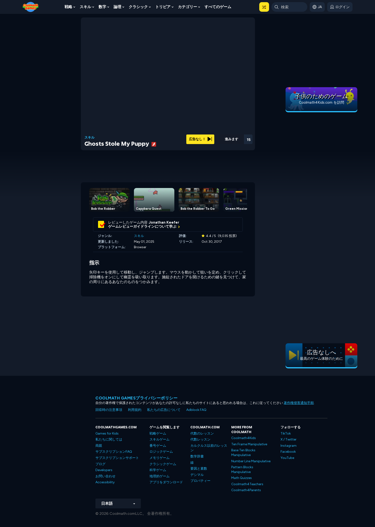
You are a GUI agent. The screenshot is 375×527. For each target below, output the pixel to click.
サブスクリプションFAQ (113, 452)
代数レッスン (200, 439)
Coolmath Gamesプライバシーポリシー (136, 398)
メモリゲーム (159, 458)
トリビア (163, 7)
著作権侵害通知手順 (299, 403)
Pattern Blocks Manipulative (242, 469)
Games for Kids (107, 433)
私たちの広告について (164, 410)
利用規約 (134, 410)
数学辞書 (197, 456)
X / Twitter (289, 439)
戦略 (68, 7)
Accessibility (105, 482)
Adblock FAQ (196, 410)
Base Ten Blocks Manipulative (243, 452)
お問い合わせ (105, 476)
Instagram (289, 446)
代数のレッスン (202, 433)
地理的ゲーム (159, 476)
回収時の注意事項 (108, 410)
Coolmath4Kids (243, 438)
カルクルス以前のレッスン (208, 448)
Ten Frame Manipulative (249, 444)
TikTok (286, 433)
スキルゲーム (159, 439)
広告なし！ (200, 139)
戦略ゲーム (157, 433)
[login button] (340, 7)
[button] (264, 7)
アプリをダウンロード (166, 482)
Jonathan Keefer (164, 222)
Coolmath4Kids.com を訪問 (321, 102)
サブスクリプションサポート (117, 458)
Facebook (288, 452)
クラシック (138, 7)
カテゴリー (187, 7)
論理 (117, 7)
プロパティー (200, 481)
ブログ (100, 464)
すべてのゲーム (217, 7)
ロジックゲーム (161, 452)
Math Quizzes (241, 478)
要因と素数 (198, 469)
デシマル (197, 475)
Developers (103, 470)
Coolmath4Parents (246, 490)
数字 (102, 7)
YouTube (287, 458)
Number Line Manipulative (250, 461)
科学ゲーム (157, 470)
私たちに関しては (108, 439)
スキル (85, 7)
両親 (98, 446)
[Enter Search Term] (289, 7)
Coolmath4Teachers (247, 484)
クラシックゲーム (162, 464)
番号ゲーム (157, 446)
